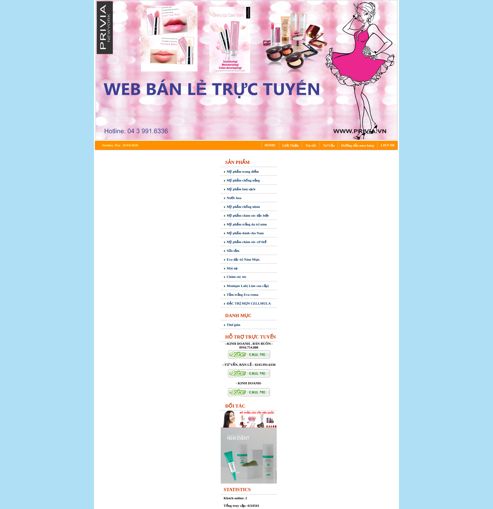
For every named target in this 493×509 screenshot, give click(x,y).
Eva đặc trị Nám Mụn (241, 259)
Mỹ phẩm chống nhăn (242, 206)
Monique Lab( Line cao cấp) (246, 286)
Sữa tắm (231, 250)
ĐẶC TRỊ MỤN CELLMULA (247, 303)
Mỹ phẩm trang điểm (241, 171)
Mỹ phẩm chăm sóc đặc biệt (246, 215)
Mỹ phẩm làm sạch (239, 189)
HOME (270, 145)
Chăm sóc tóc (235, 277)
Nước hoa (232, 198)
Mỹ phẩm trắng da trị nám (245, 224)
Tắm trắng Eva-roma (241, 294)
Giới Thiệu (290, 145)
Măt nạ (230, 268)
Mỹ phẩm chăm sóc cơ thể (245, 242)
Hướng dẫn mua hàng (357, 145)
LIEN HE (388, 145)
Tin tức (310, 145)
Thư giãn (232, 325)
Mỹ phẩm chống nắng (242, 180)
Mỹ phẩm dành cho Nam (244, 233)
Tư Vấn (329, 145)
